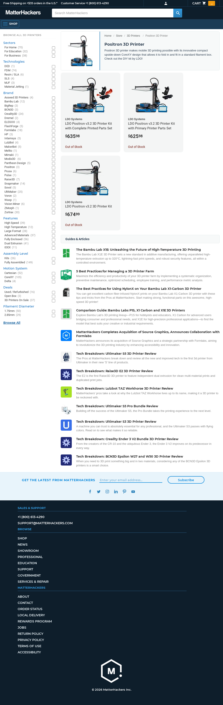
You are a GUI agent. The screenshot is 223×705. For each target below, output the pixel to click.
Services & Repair (33, 582)
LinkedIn (116, 492)
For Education (16, 51)
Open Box (12, 296)
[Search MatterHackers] (177, 13)
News (23, 545)
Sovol (10, 188)
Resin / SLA (14, 75)
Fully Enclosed (16, 239)
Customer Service (73, 3)
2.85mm (12, 315)
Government (29, 575)
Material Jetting (16, 87)
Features (10, 218)
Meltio (10, 151)
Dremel (11, 118)
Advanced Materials (20, 235)
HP (8, 134)
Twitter (98, 492)
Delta (10, 281)
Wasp (10, 200)
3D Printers (133, 35)
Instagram (107, 492)
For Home (13, 47)
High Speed (14, 223)
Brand (8, 93)
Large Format (15, 231)
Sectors (9, 43)
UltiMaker (13, 192)
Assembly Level (15, 254)
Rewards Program (35, 621)
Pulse (10, 175)
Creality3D (14, 114)
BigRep (11, 106)
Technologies (14, 62)
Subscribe (186, 480)
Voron (10, 196)
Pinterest (124, 492)
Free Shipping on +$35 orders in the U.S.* (30, 3)
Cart (203, 3)
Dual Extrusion (16, 243)
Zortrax (12, 212)
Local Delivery (31, 615)
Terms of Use (29, 646)
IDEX (10, 247)
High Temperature (18, 227)
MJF (9, 83)
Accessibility (29, 652)
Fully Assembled (18, 262)
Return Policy (30, 634)
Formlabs (13, 130)
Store (119, 35)
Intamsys (12, 138)
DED (9, 66)
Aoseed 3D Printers (18, 98)
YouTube (133, 492)
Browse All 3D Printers (22, 35)
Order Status (30, 609)
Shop (22, 538)
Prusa (10, 171)
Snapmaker (14, 184)
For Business (15, 56)
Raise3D (12, 179)
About (23, 597)
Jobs (22, 628)
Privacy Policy (31, 640)
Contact (25, 603)
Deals (7, 287)
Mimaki (11, 155)
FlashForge (13, 126)
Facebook (90, 492)
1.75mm (12, 311)
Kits (10, 258)
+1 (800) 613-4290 (97, 3)
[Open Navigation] (10, 23)
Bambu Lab (14, 102)
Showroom (28, 551)
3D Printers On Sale (19, 300)
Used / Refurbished (19, 292)
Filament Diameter (18, 306)
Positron (12, 167)
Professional (30, 557)
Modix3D (12, 159)
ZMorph (11, 208)
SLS (9, 79)
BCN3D (11, 110)
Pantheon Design (17, 163)
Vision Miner (14, 204)
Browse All (11, 323)
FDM (10, 70)
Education (27, 563)
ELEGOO (12, 122)
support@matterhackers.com (45, 523)
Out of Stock (73, 147)
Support (25, 569)
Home (108, 35)
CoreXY (13, 277)
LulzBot (11, 143)
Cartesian (13, 273)
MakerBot (12, 147)
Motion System (15, 268)
